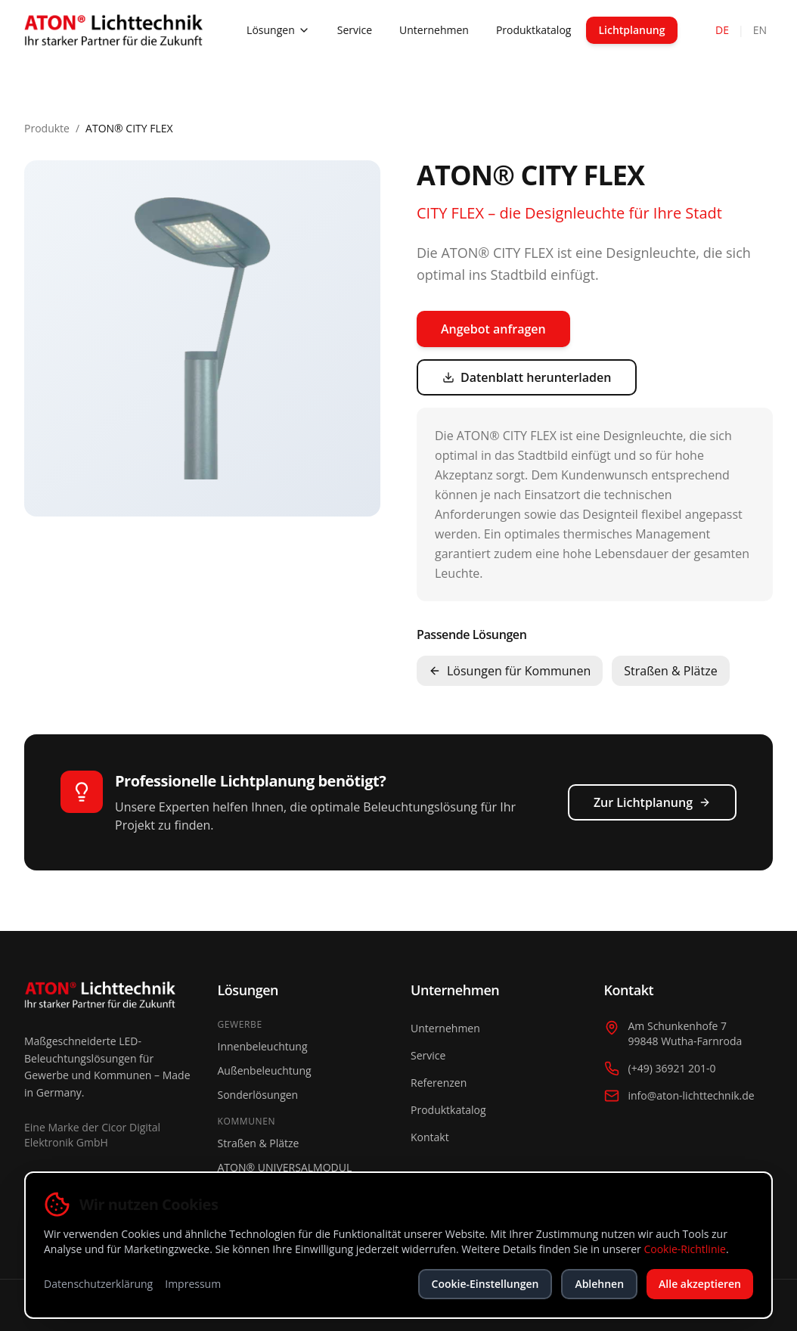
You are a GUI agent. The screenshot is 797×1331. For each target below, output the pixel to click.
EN (760, 30)
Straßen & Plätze (670, 670)
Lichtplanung (631, 30)
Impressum (193, 1284)
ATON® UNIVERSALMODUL (285, 1167)
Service (354, 30)
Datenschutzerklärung (98, 1284)
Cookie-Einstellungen (485, 1284)
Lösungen (278, 30)
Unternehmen (434, 30)
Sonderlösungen (258, 1094)
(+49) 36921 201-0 (672, 1068)
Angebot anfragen (493, 329)
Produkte (47, 128)
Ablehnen (599, 1284)
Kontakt (430, 1137)
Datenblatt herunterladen (526, 377)
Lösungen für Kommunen (510, 670)
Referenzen (439, 1082)
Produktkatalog (534, 30)
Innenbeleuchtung (263, 1046)
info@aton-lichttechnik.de (691, 1095)
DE (722, 30)
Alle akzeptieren (700, 1284)
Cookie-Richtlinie (684, 1249)
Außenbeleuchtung (265, 1070)
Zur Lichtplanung (652, 802)
